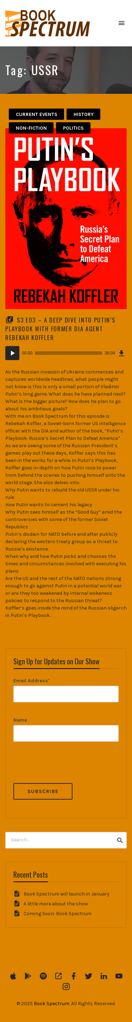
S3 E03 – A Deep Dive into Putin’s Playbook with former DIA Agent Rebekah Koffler (60, 328)
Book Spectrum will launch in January (66, 894)
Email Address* (31, 681)
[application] (66, 353)
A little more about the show (56, 904)
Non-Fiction (31, 128)
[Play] (12, 353)
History (84, 114)
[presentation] (66, 769)
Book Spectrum (51, 1004)
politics (73, 128)
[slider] (68, 353)
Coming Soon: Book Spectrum (58, 914)
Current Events (36, 114)
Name (20, 720)
